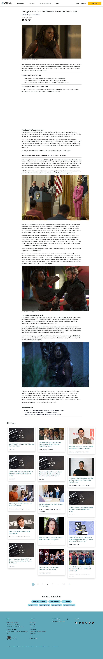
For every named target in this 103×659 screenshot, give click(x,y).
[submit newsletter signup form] (67, 619)
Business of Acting (73, 485)
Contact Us (32, 624)
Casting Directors (43, 542)
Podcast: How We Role (74, 544)
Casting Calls (20, 3)
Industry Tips (56, 605)
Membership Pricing (11, 629)
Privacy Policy (33, 629)
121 (64, 584)
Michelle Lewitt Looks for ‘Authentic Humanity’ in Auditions (41, 412)
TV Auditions (66, 601)
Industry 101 (81, 485)
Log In (77, 3)
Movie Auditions (54, 601)
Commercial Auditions (39, 601)
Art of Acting (20, 536)
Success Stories (69, 605)
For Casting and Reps (45, 3)
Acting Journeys (26, 14)
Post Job (83, 3)
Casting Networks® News (13, 624)
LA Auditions (33, 605)
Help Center (33, 622)
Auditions (71, 452)
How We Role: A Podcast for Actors (15, 627)
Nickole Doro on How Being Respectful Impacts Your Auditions (42, 414)
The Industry (50, 449)
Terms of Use (33, 627)
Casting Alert (11, 449)
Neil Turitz (30, 17)
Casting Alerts (44, 605)
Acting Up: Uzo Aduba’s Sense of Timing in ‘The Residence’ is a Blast (44, 410)
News (57, 3)
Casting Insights (42, 449)
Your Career (35, 14)
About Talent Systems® (12, 622)
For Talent (31, 3)
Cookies (32, 636)
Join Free (94, 3)
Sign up (50, 155)
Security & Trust (34, 638)
